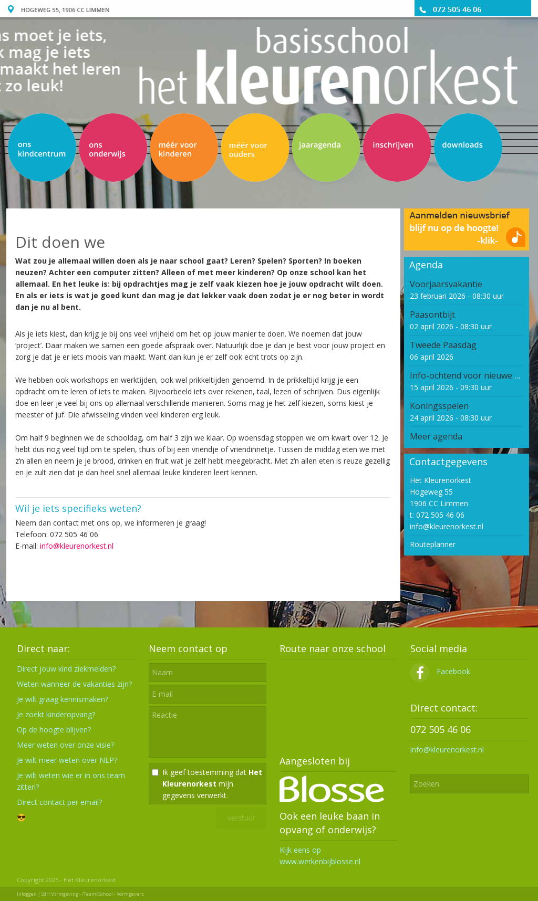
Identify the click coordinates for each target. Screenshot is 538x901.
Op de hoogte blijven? (54, 730)
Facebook (440, 671)
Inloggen (27, 893)
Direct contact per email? (59, 802)
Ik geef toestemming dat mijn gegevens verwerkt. (212, 783)
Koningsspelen (439, 406)
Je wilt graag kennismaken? (62, 699)
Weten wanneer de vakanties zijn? (74, 684)
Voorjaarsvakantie (446, 284)
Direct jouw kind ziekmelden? (66, 669)
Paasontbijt (432, 314)
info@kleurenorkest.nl (76, 546)
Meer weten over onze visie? (65, 745)
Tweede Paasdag (443, 345)
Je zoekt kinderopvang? (56, 714)
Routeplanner (433, 544)
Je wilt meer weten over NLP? (67, 760)
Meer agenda (436, 436)
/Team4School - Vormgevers (113, 893)
